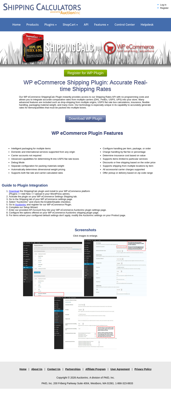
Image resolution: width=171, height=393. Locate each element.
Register (164, 8)
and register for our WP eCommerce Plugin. (49, 204)
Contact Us (53, 369)
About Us (36, 369)
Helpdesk (147, 25)
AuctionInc (20, 204)
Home (16, 25)
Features (101, 25)
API (86, 25)
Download (14, 191)
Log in (163, 5)
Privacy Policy (143, 369)
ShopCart (70, 25)
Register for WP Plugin (85, 73)
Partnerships (73, 369)
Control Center (124, 25)
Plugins (50, 25)
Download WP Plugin (85, 118)
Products (32, 25)
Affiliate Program (96, 369)
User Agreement (120, 369)
